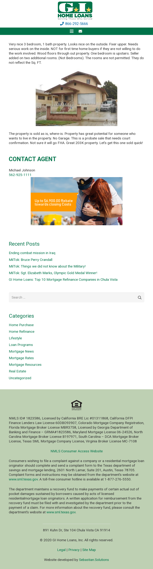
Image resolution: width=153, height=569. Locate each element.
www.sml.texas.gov (23, 479)
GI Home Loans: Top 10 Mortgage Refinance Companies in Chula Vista (63, 279)
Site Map (89, 550)
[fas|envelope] (81, 31)
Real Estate (17, 371)
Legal (61, 550)
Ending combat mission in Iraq (32, 253)
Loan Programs (21, 345)
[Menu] (71, 31)
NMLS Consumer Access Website (77, 451)
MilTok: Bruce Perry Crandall (30, 260)
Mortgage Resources (25, 364)
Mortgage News (21, 351)
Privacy (74, 550)
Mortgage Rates (21, 358)
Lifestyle (15, 338)
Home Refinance (21, 331)
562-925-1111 (20, 175)
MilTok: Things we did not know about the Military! (47, 266)
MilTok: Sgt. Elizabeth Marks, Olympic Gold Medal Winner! (53, 273)
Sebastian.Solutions (94, 560)
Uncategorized (20, 378)
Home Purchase (21, 325)
